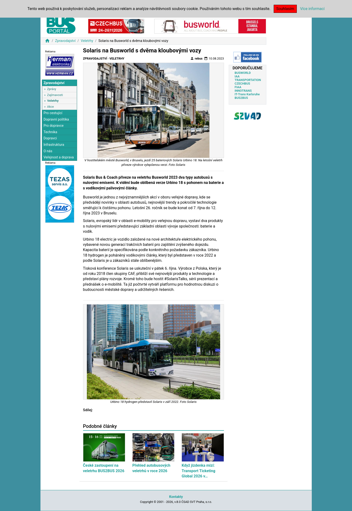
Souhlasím (285, 8)
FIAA (238, 87)
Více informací (312, 8)
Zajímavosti (55, 95)
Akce (50, 106)
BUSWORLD (243, 73)
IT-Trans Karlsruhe (247, 94)
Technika (50, 132)
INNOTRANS (243, 90)
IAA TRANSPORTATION (248, 78)
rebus (196, 58)
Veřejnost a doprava (59, 157)
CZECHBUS (242, 83)
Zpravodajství (65, 41)
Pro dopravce (54, 126)
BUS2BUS (241, 98)
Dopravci (50, 138)
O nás (48, 151)
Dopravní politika (56, 119)
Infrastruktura (54, 145)
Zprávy (51, 89)
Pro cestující (53, 113)
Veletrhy (87, 41)
